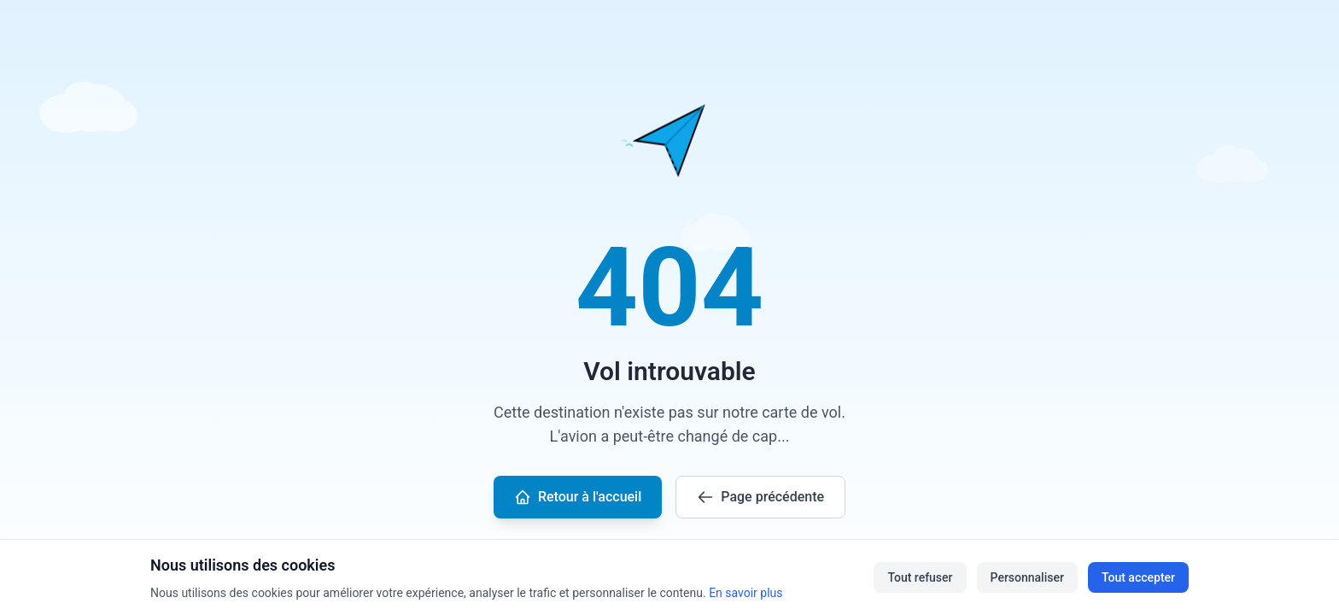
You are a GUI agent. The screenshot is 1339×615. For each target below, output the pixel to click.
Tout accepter (1138, 577)
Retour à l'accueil (577, 497)
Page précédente (760, 497)
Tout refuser (919, 577)
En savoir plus (745, 593)
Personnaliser (1027, 577)
